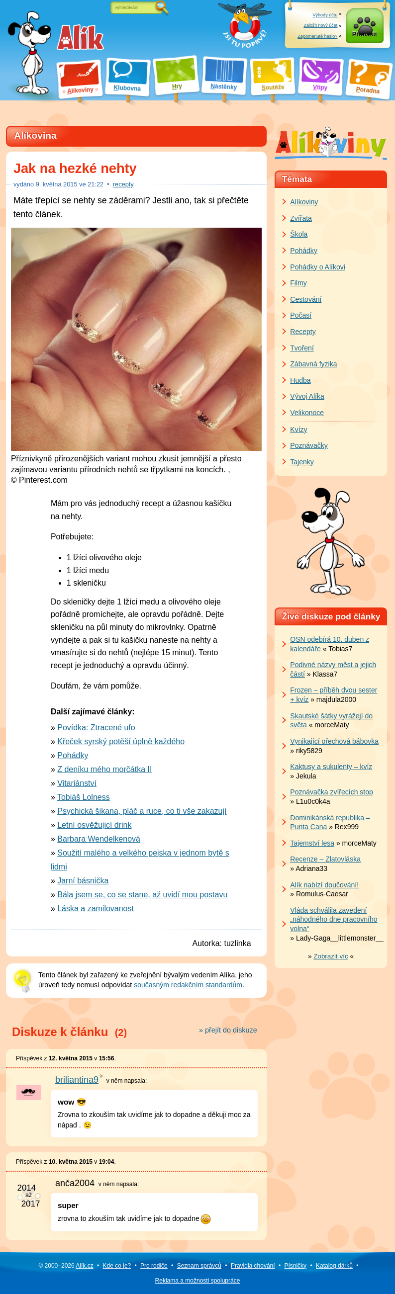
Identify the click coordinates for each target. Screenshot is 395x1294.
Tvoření (301, 348)
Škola (298, 234)
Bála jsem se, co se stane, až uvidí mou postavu (142, 894)
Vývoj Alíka (307, 396)
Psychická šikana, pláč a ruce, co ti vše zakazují (141, 811)
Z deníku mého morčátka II (104, 769)
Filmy (298, 283)
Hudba (300, 380)
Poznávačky (308, 445)
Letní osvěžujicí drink (94, 825)
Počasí (300, 315)
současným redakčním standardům (188, 985)
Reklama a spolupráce (197, 1280)
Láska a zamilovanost (95, 908)
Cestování (305, 299)
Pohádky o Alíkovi (317, 267)
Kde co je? (117, 1265)
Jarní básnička (82, 880)
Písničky (295, 1265)
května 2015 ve (69, 184)
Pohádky (72, 755)
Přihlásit (364, 35)
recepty (123, 184)
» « (331, 956)
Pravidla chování (253, 1265)
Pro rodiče (154, 1265)
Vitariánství (77, 783)
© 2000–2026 (65, 1265)
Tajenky (301, 462)
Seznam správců (199, 1265)
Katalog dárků (334, 1265)
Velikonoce (307, 413)
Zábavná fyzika (313, 364)
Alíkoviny (304, 202)
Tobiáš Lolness (83, 797)
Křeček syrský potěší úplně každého (121, 741)
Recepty (302, 332)
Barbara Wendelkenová (98, 839)
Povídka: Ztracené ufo (96, 727)
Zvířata (301, 218)
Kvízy (298, 429)
